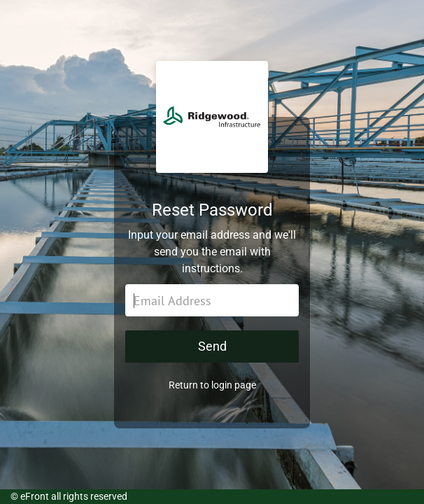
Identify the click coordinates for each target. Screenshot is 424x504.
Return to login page (212, 385)
